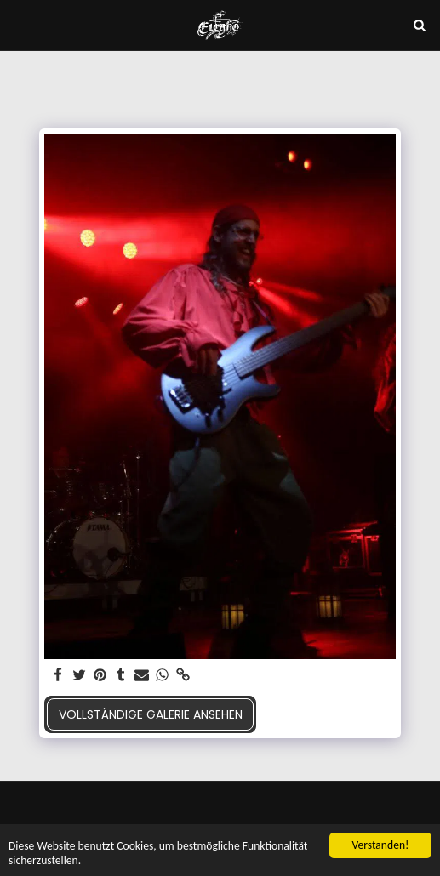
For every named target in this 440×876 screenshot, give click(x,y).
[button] (18, 25)
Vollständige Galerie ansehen (151, 714)
